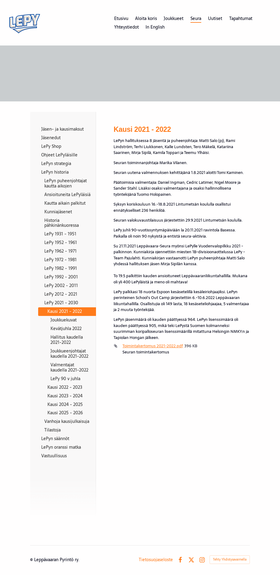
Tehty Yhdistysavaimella (229, 559)
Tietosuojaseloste (156, 559)
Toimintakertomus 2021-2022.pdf (152, 346)
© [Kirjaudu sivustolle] (32, 559)
